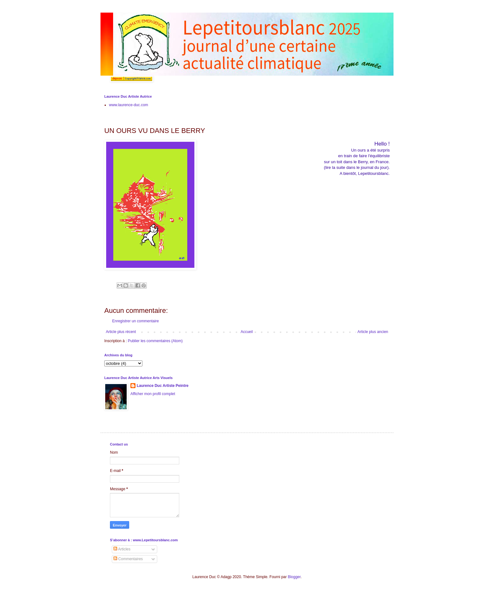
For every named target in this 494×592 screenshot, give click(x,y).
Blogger (294, 577)
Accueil (247, 332)
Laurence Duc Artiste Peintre (162, 385)
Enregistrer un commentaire (135, 321)
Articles (121, 549)
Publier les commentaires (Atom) (155, 341)
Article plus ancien (373, 332)
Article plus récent (121, 332)
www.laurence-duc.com (128, 105)
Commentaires (128, 559)
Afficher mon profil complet (152, 394)
